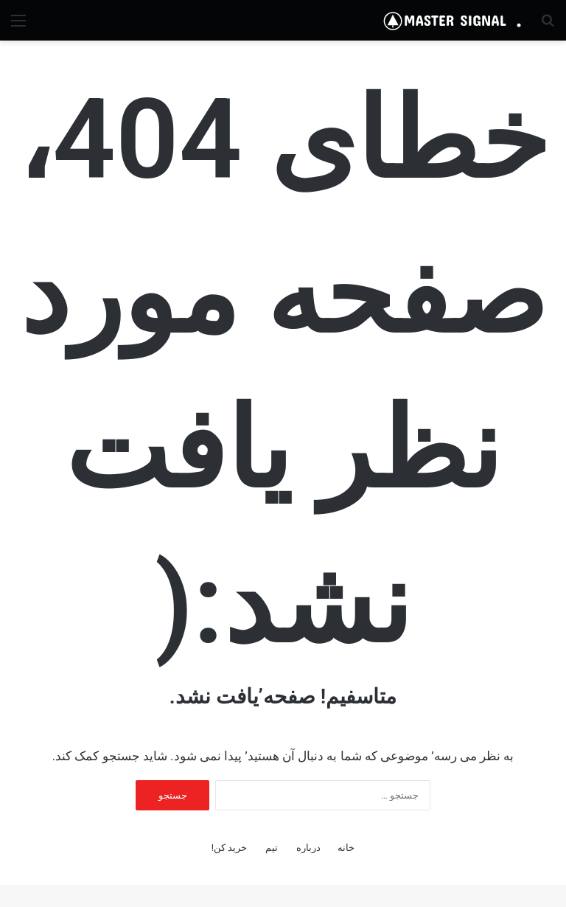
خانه (346, 847)
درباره (308, 847)
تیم (271, 847)
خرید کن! (230, 847)
